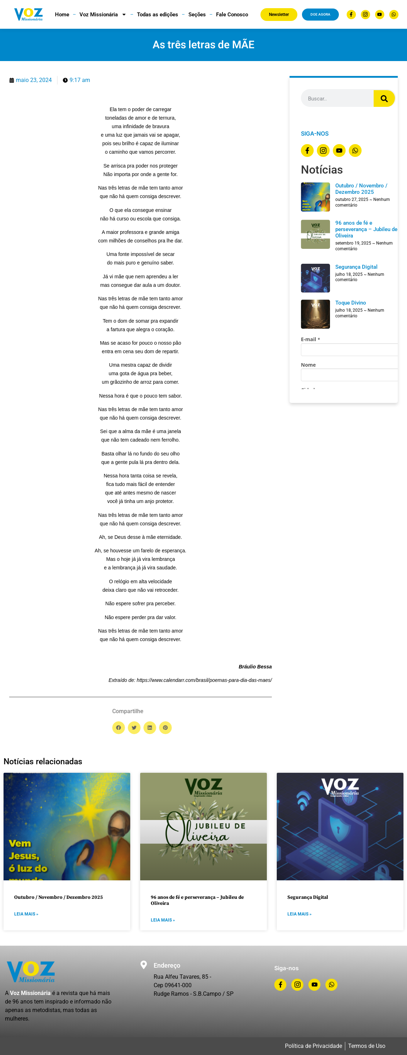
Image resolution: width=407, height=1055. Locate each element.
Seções (197, 14)
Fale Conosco (232, 14)
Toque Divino (350, 303)
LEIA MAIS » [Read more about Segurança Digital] (299, 914)
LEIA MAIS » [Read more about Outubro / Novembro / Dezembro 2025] (26, 914)
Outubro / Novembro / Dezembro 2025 (361, 188)
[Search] (384, 98)
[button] (268, 727)
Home (62, 14)
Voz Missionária (103, 14)
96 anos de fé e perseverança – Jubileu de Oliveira (366, 229)
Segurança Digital (356, 267)
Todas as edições (157, 14)
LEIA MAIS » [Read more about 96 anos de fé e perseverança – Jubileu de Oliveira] (163, 920)
